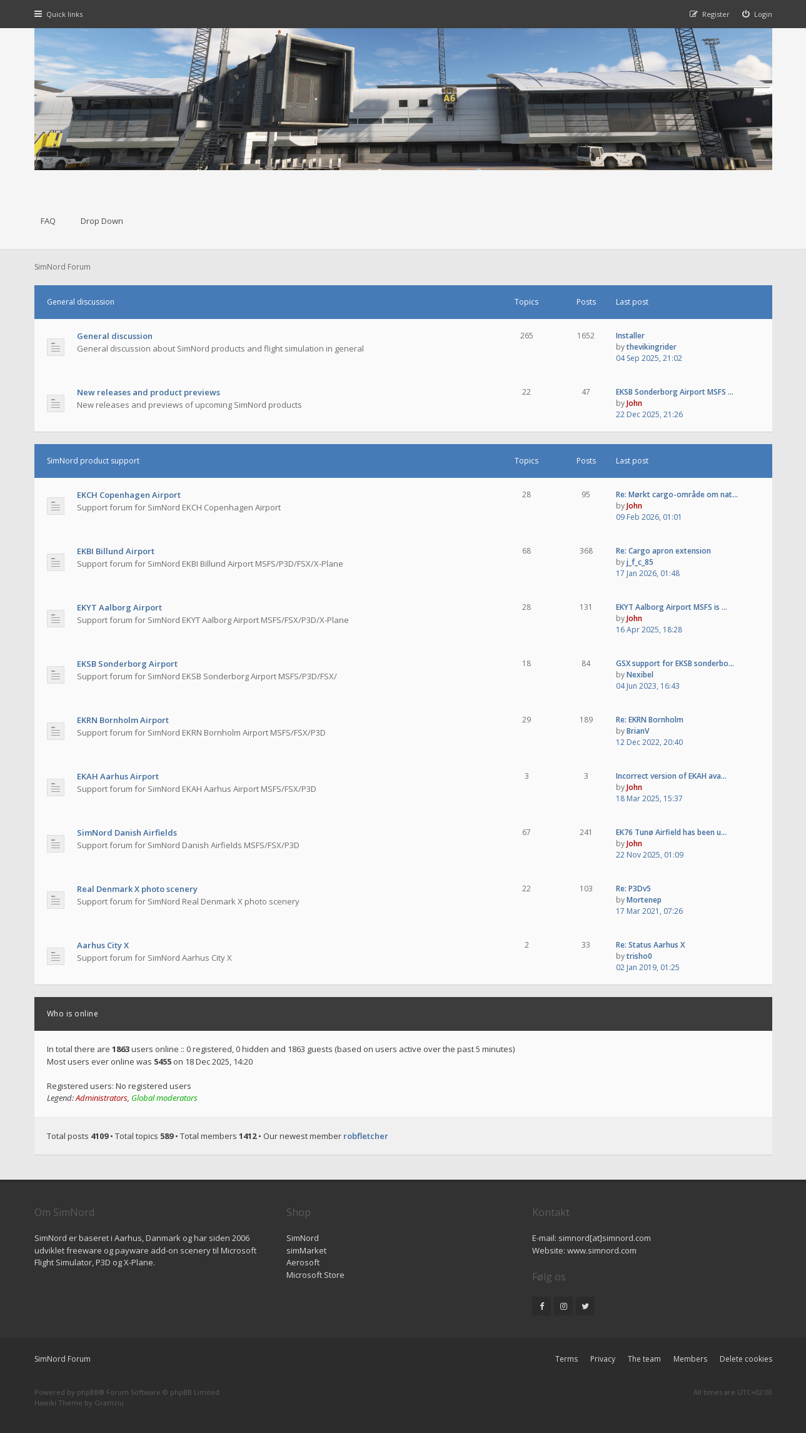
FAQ (48, 220)
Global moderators (164, 1097)
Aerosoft (303, 1262)
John (634, 403)
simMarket (306, 1250)
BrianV (638, 731)
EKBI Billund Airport (115, 551)
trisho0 (639, 956)
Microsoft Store (315, 1274)
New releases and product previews (148, 392)
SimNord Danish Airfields (127, 832)
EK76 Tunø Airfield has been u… (671, 832)
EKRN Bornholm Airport (123, 720)
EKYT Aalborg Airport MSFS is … (671, 607)
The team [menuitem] (644, 1359)
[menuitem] (757, 14)
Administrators (102, 1097)
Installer (630, 335)
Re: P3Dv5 (633, 888)
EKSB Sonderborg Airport (127, 663)
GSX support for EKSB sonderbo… (675, 663)
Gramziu (109, 1402)
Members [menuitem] (690, 1359)
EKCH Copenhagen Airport (129, 494)
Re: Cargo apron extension (663, 550)
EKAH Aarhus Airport (118, 776)
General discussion (80, 301)
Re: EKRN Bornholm (649, 719)
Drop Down (102, 220)
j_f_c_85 (640, 562)
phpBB (88, 1392)
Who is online (73, 1013)
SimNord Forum (62, 1359)
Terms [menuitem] (566, 1359)
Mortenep (644, 899)
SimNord (302, 1237)
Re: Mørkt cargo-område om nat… (677, 494)
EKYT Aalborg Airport (119, 607)
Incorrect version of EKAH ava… (671, 776)
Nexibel (640, 674)
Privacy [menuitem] (602, 1359)
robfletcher (365, 1136)
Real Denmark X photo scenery (137, 888)
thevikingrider (652, 347)
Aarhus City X (103, 945)
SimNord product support (93, 460)
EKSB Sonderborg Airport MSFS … (674, 392)
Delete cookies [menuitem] (746, 1359)
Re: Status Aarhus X (650, 944)
